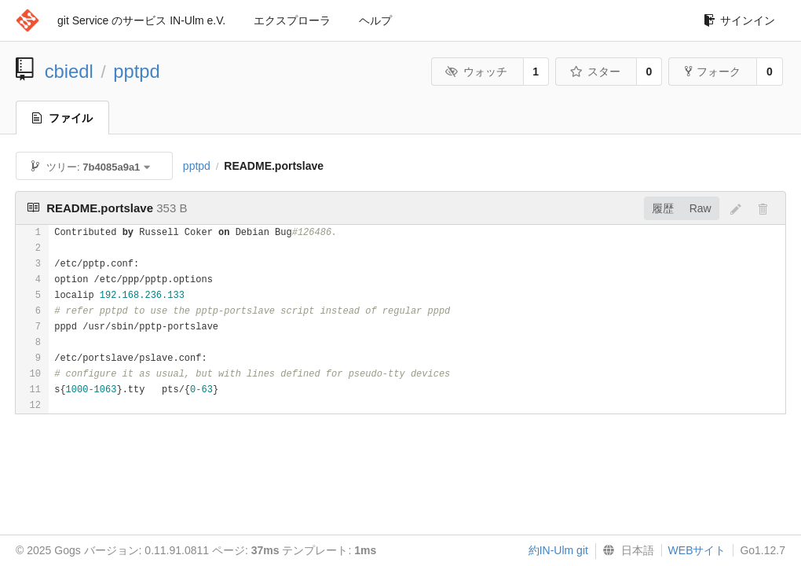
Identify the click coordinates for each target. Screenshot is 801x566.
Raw (700, 208)
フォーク (713, 71)
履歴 (663, 208)
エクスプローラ (292, 20)
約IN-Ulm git (558, 550)
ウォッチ (476, 71)
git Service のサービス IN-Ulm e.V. (141, 20)
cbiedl (69, 71)
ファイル (62, 118)
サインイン (739, 20)
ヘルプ (375, 20)
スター (594, 71)
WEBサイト (697, 550)
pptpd (136, 71)
